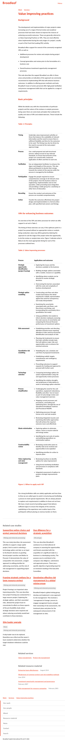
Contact (6, 728)
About (5, 713)
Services (27, 10)
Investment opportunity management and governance (36, 681)
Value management (24, 658)
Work (20, 10)
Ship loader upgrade (12, 622)
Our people (7, 708)
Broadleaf (10, 3)
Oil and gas (37, 538)
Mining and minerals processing (14, 538)
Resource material (10, 718)
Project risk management (41, 658)
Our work (6, 703)
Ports (5, 627)
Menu (60, 3)
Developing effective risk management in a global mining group (44, 580)
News (5, 723)
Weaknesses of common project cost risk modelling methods (38, 675)
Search (5, 733)
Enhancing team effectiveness (28, 670)
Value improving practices (25, 698)
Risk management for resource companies (32, 688)
